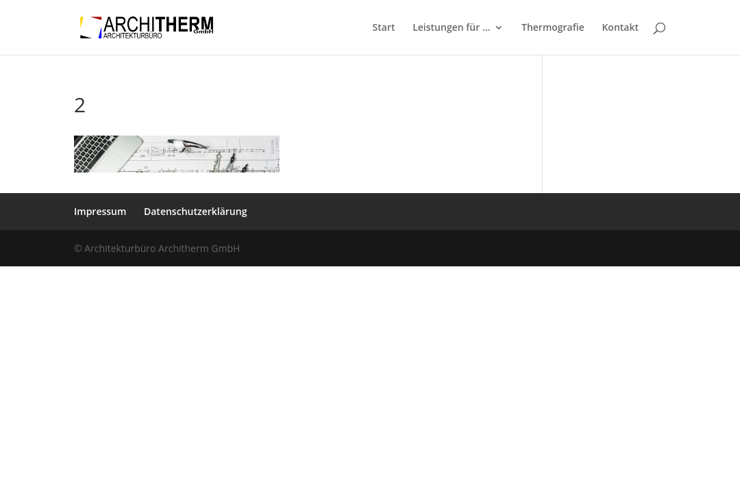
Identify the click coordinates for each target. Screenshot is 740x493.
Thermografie (552, 28)
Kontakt (620, 28)
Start (384, 28)
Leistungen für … (451, 28)
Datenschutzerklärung (195, 211)
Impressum (100, 211)
